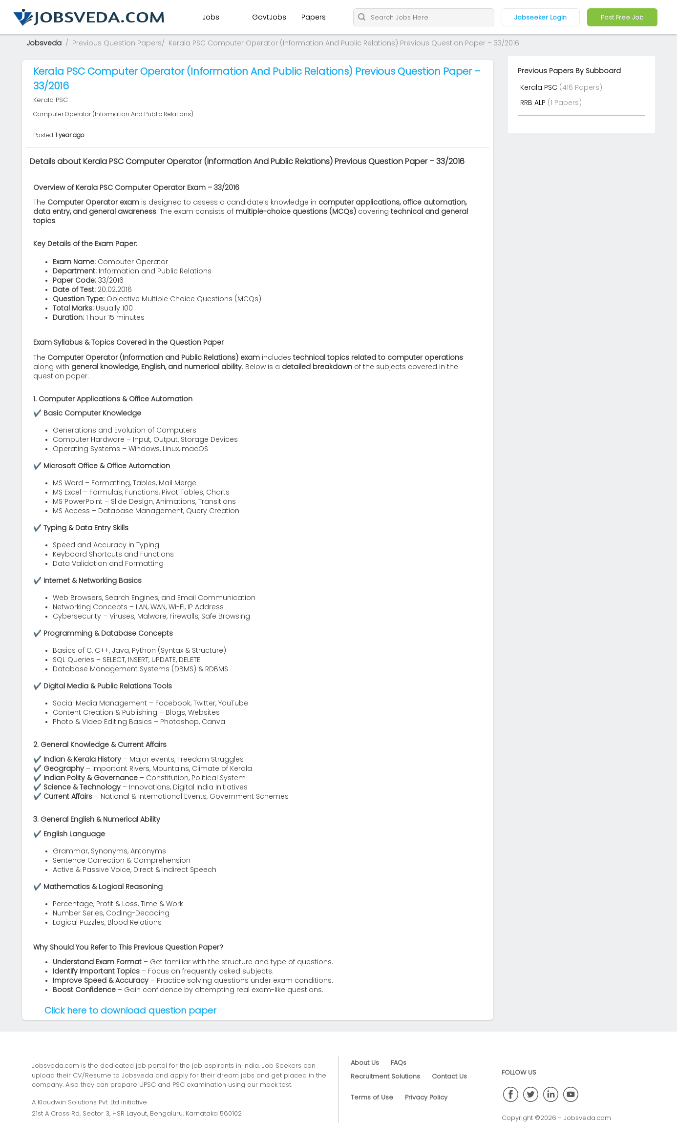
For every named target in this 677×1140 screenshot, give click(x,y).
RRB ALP (534, 102)
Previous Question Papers (117, 43)
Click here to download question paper (130, 1010)
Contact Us (449, 1076)
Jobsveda (44, 43)
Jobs (210, 17)
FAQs (398, 1062)
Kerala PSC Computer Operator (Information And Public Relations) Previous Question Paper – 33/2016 (344, 43)
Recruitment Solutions (385, 1076)
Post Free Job (622, 17)
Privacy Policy (426, 1097)
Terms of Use (372, 1097)
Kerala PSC (539, 87)
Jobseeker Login (540, 17)
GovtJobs (269, 17)
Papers (313, 17)
